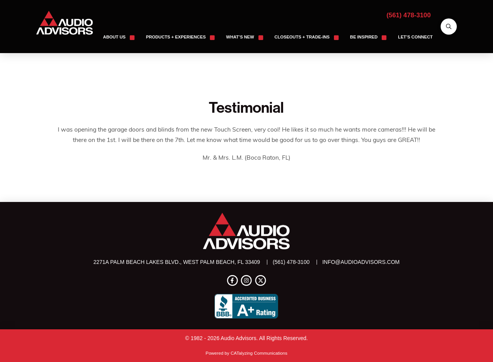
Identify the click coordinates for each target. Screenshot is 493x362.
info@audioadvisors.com (361, 262)
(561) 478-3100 (409, 15)
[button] (449, 26)
